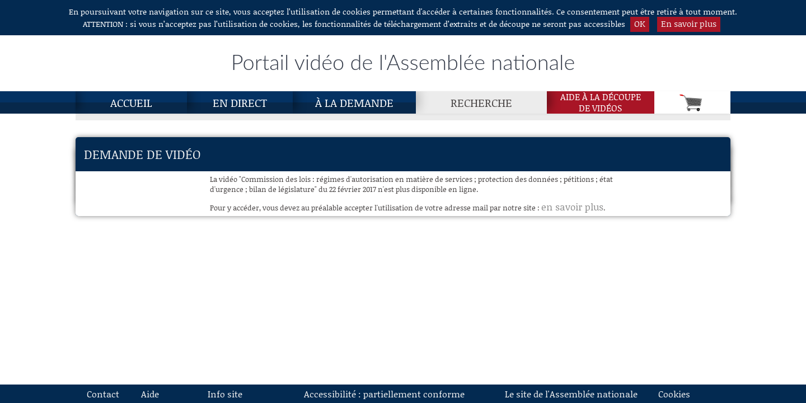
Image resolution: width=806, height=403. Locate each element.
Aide (150, 393)
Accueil (131, 102)
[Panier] (692, 102)
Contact (103, 393)
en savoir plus (572, 206)
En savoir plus (688, 23)
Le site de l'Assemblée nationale (571, 393)
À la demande (354, 102)
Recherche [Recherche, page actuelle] (481, 102)
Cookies (674, 393)
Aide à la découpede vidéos (600, 102)
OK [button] (639, 23)
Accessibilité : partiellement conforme (384, 393)
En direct (240, 102)
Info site (225, 393)
